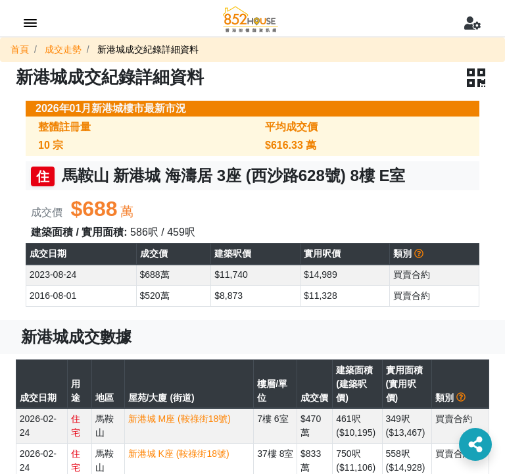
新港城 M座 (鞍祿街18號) (179, 418)
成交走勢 (63, 49)
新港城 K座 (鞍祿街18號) (178, 453)
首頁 (20, 49)
